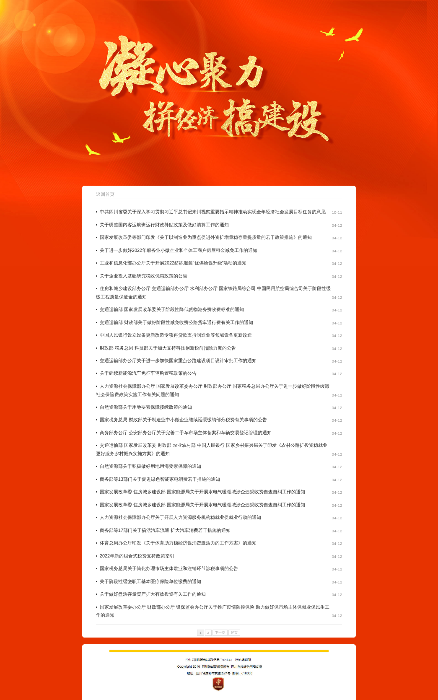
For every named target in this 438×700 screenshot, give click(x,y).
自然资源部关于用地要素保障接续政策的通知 (146, 407)
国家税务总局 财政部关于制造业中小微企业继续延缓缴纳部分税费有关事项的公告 (183, 419)
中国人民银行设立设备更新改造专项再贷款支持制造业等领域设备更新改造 (176, 334)
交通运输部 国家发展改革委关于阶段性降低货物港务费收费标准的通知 (172, 309)
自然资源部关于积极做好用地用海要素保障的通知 (150, 466)
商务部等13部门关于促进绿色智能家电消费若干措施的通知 (160, 479)
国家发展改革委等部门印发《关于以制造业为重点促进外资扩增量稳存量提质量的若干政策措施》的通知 (206, 237)
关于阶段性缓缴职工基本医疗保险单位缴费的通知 (150, 581)
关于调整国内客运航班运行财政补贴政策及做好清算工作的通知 (164, 224)
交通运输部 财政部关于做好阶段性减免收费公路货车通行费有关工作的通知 (176, 322)
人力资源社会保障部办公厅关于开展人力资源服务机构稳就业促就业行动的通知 (180, 517)
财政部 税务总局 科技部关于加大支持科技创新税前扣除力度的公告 (168, 347)
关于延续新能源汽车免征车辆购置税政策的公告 (148, 373)
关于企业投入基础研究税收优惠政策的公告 (143, 275)
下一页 (220, 633)
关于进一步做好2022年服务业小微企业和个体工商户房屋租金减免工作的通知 (178, 250)
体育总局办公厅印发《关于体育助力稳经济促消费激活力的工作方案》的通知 (178, 542)
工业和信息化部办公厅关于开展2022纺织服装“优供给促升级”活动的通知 (173, 262)
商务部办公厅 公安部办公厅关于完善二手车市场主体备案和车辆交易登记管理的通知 (186, 432)
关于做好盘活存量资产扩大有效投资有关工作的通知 (153, 593)
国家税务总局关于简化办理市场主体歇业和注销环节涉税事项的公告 (169, 568)
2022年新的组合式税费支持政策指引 (137, 555)
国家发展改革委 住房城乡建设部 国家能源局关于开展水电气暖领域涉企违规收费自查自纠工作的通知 (202, 491)
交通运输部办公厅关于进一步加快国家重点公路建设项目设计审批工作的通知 (178, 360)
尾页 (234, 633)
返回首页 (105, 194)
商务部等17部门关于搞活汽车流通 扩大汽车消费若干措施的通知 (165, 530)
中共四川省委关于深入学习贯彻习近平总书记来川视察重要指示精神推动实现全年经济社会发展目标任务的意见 (213, 211)
